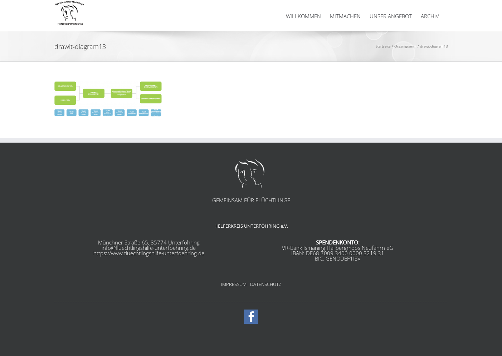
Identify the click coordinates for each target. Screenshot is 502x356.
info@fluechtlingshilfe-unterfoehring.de (149, 265)
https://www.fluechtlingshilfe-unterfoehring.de (148, 271)
